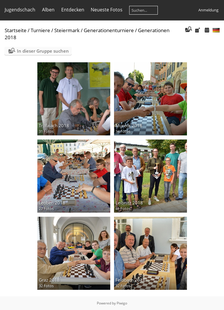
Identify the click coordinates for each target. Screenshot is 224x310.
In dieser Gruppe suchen (43, 51)
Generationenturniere (109, 30)
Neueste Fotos (107, 9)
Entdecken (72, 9)
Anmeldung (208, 10)
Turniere (40, 30)
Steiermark (67, 30)
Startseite (16, 30)
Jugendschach (20, 9)
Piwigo (122, 303)
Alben (48, 9)
